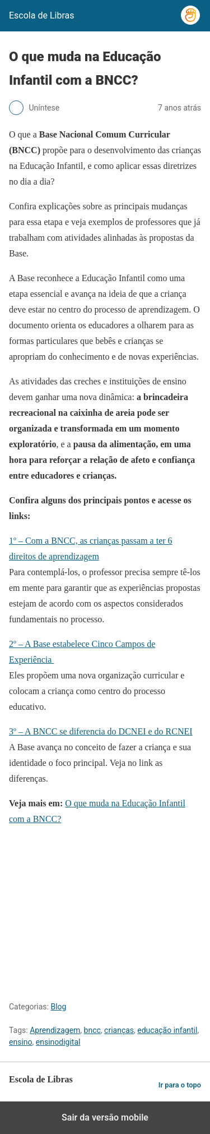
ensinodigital (58, 1041)
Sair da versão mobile (105, 1117)
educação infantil (167, 1030)
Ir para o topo (179, 1085)
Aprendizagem (55, 1030)
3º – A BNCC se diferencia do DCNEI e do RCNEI (101, 731)
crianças (119, 1030)
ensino (20, 1041)
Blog (58, 1006)
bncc (92, 1030)
